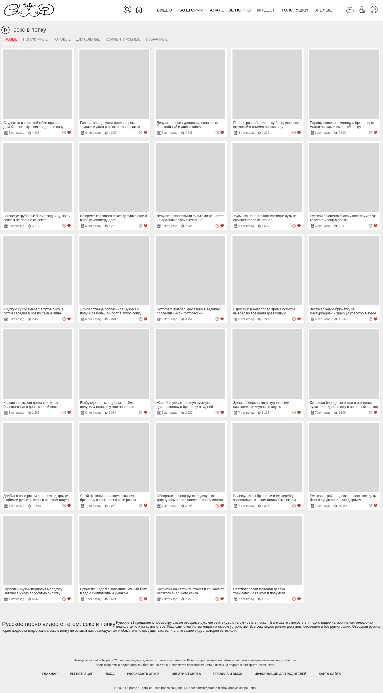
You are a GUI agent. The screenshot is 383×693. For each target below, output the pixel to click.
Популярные (35, 39)
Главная (50, 673)
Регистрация (81, 673)
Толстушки (294, 9)
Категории (190, 9)
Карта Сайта (330, 673)
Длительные (88, 39)
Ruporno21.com (113, 660)
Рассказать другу (143, 673)
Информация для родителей (280, 673)
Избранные (157, 39)
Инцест (266, 9)
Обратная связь (186, 673)
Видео (164, 9)
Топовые (62, 39)
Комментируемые (123, 39)
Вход (110, 673)
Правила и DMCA (227, 673)
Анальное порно (230, 9)
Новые (11, 39)
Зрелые (323, 9)
